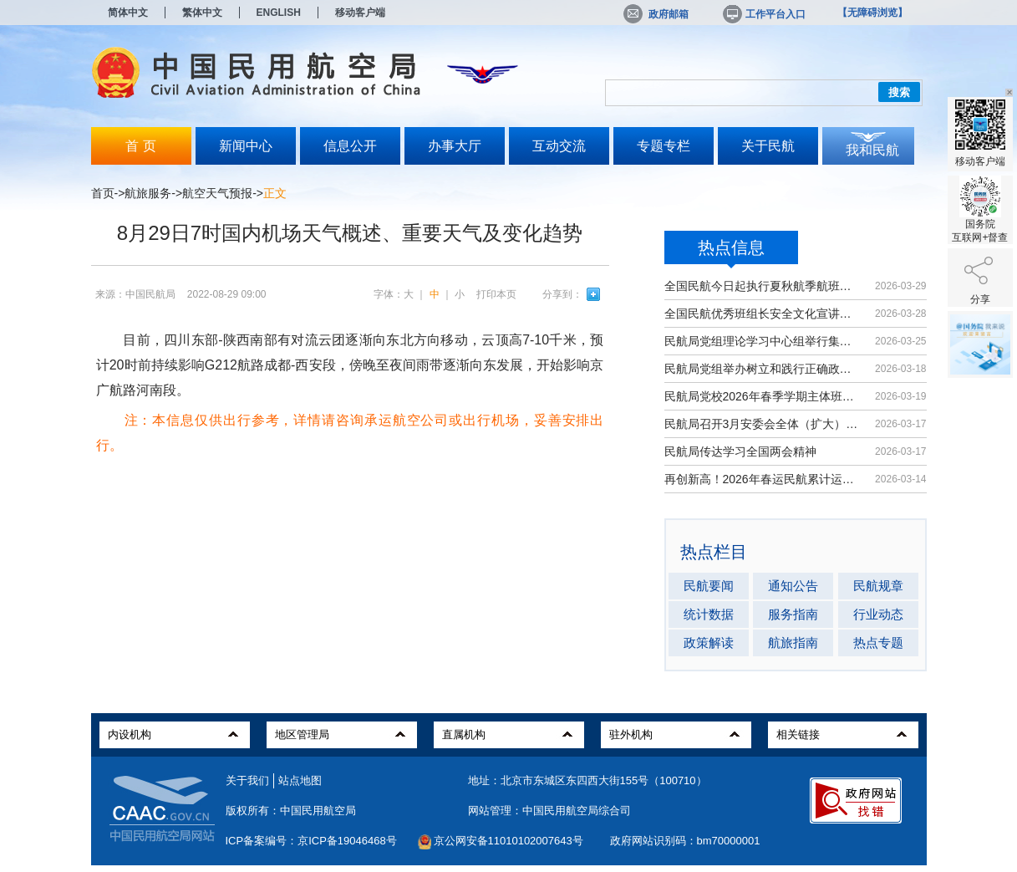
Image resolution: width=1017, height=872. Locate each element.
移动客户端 (360, 12)
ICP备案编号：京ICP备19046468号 (311, 840)
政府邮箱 (656, 14)
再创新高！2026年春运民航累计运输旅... (761, 479)
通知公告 (793, 586)
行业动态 (878, 614)
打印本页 (496, 294)
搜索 (899, 92)
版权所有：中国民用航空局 (291, 810)
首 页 (140, 146)
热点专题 (878, 642)
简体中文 (128, 12)
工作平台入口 (763, 14)
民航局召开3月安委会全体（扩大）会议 (761, 424)
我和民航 (872, 150)
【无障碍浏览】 (872, 12)
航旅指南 (793, 642)
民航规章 (878, 586)
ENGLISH (279, 12)
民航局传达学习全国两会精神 (740, 451)
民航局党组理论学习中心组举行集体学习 (761, 341)
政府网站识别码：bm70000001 (685, 840)
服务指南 (793, 614)
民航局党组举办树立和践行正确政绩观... (761, 368)
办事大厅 (454, 146)
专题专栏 (663, 146)
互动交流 (559, 146)
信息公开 (350, 146)
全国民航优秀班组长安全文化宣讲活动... (761, 313)
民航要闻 (709, 586)
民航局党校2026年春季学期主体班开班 (761, 396)
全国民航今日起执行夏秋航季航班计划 (761, 286)
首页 (102, 193)
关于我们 (247, 780)
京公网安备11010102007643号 (508, 840)
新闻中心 (245, 146)
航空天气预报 (217, 193)
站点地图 (300, 780)
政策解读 (709, 642)
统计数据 (709, 614)
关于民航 (768, 146)
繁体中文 (202, 12)
